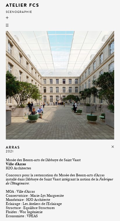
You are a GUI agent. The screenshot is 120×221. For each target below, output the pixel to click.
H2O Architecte (38, 200)
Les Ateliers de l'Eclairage (42, 204)
